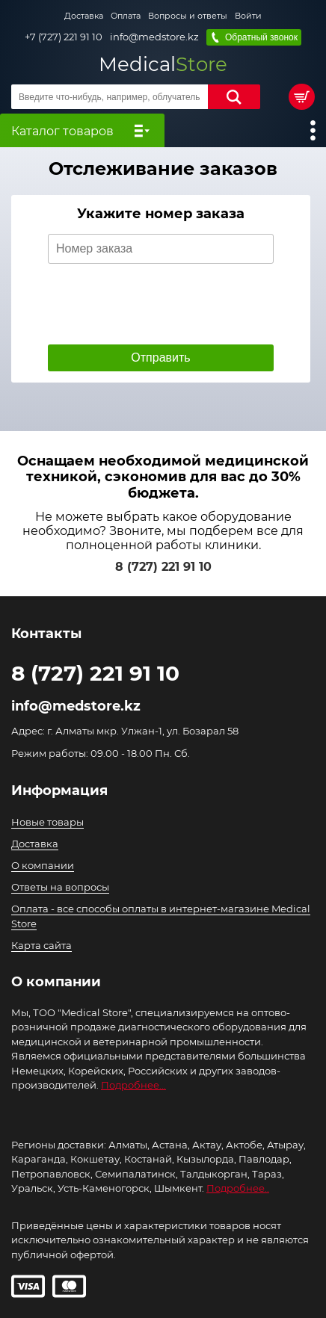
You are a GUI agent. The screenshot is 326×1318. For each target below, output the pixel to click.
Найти (234, 96)
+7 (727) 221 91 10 (63, 37)
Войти (248, 15)
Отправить (160, 357)
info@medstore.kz (154, 37)
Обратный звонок (261, 37)
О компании (42, 865)
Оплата (126, 15)
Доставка (83, 15)
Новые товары (47, 822)
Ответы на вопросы (60, 887)
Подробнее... (133, 1085)
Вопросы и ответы (187, 15)
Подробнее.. (237, 1188)
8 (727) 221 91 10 (163, 567)
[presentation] (161, 304)
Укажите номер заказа (160, 214)
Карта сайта (41, 945)
